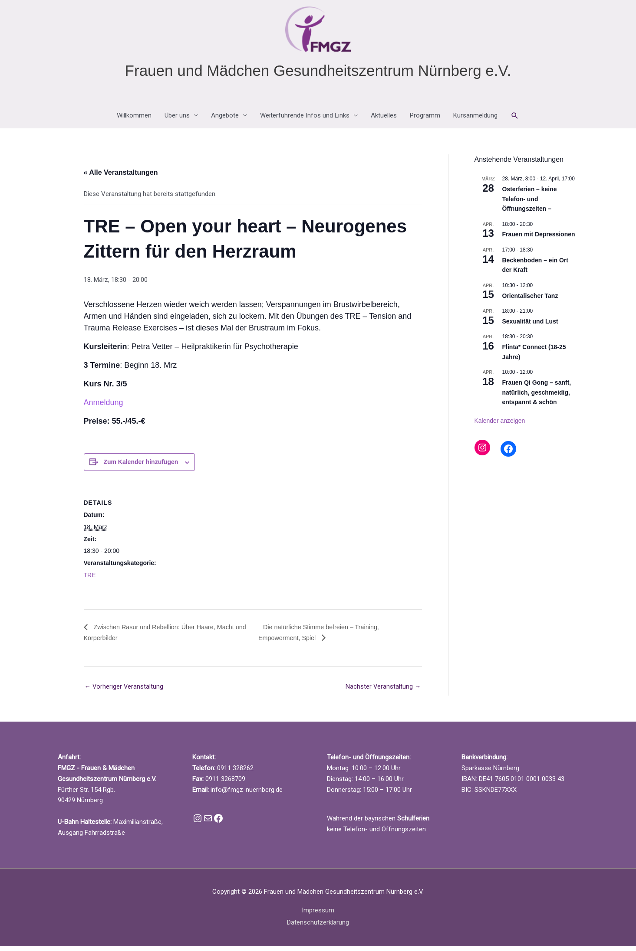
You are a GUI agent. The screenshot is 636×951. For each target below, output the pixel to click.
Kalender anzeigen (500, 424)
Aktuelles (384, 120)
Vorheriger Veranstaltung (125, 691)
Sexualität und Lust (530, 325)
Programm (425, 120)
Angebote (225, 120)
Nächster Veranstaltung (383, 691)
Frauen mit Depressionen (538, 238)
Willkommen (134, 120)
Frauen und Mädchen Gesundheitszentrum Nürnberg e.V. (318, 74)
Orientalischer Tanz (530, 299)
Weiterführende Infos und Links (304, 120)
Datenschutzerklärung (318, 927)
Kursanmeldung (475, 120)
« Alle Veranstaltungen (121, 176)
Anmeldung (103, 406)
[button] (515, 119)
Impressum (318, 915)
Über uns (177, 120)
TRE (90, 578)
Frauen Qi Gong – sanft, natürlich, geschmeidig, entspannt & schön (536, 396)
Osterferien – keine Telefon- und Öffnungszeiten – (529, 203)
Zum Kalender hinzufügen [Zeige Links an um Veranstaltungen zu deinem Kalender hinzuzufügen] (140, 466)
